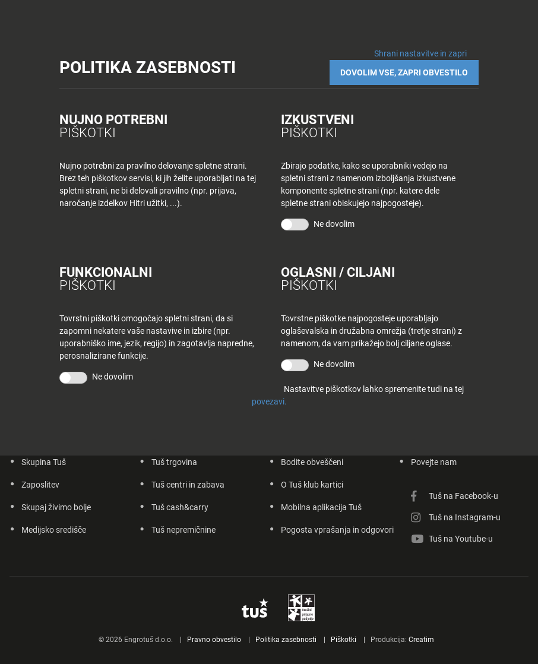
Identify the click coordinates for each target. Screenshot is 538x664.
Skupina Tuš (43, 462)
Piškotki (343, 639)
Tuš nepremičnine (183, 530)
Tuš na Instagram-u (465, 517)
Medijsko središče (53, 530)
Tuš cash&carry (179, 507)
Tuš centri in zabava (187, 484)
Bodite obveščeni (312, 462)
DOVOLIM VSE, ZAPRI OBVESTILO (404, 72)
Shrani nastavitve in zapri (420, 53)
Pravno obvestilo (214, 639)
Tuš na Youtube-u (461, 538)
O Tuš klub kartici (312, 484)
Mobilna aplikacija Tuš (321, 507)
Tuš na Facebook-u (463, 496)
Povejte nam (434, 462)
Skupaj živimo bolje (56, 507)
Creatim (421, 639)
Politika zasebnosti (286, 639)
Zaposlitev (40, 484)
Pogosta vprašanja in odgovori (337, 530)
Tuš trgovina (174, 462)
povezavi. (269, 401)
